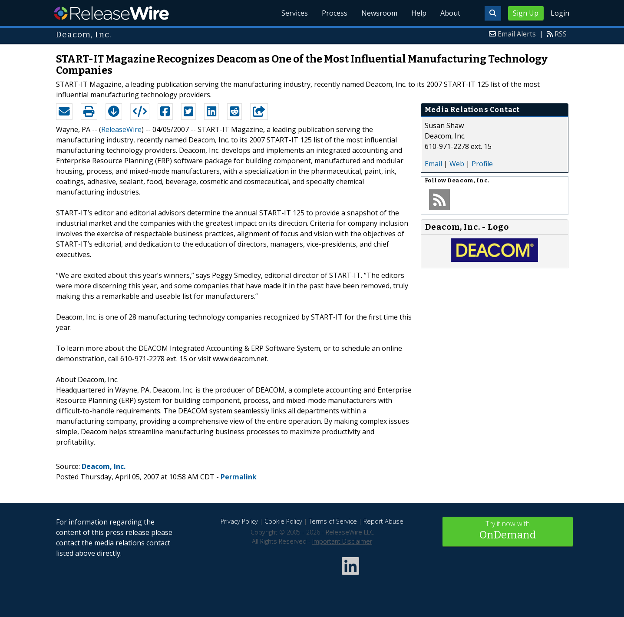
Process (334, 13)
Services (294, 13)
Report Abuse (383, 521)
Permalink (239, 477)
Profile (482, 163)
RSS (561, 34)
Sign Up (525, 13)
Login (560, 13)
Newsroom (379, 13)
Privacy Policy (239, 521)
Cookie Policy (283, 521)
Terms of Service (333, 521)
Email (433, 163)
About (450, 13)
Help (418, 13)
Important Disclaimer (342, 541)
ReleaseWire (111, 13)
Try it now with (507, 531)
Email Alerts (517, 34)
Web (456, 163)
